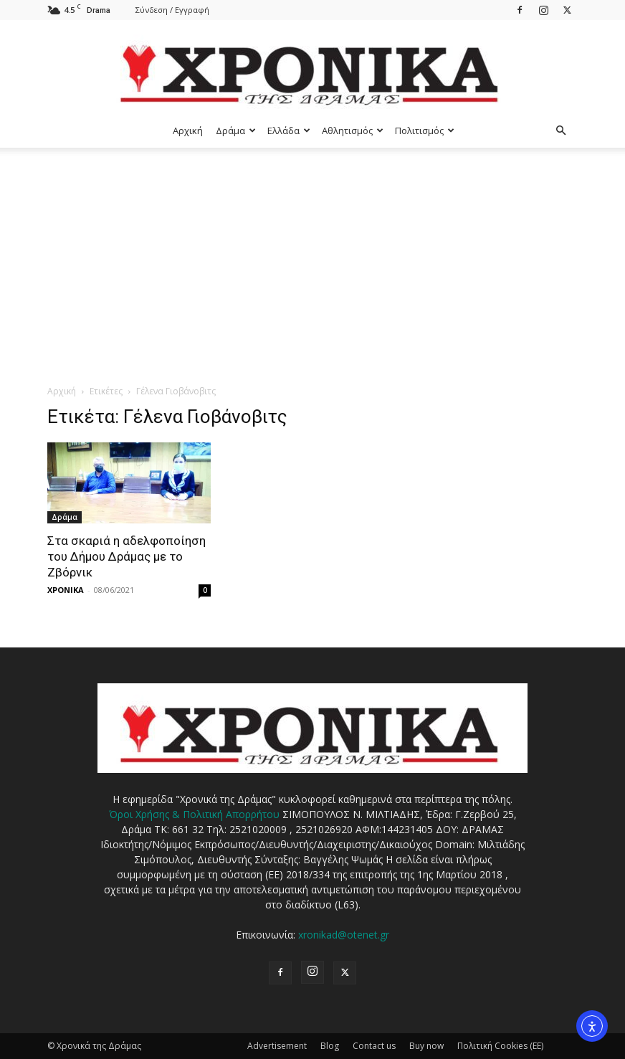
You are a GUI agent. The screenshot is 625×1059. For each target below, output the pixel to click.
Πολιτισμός (424, 130)
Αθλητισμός (352, 130)
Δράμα (236, 130)
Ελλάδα (288, 130)
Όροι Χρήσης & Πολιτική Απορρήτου (194, 814)
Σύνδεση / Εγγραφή (172, 9)
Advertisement (277, 1046)
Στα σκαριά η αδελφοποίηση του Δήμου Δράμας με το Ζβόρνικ (126, 556)
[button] (560, 131)
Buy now (426, 1046)
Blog (329, 1046)
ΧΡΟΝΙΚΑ (65, 589)
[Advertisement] (312, 255)
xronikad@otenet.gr (343, 934)
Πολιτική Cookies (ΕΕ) (500, 1046)
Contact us (374, 1046)
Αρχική (188, 130)
